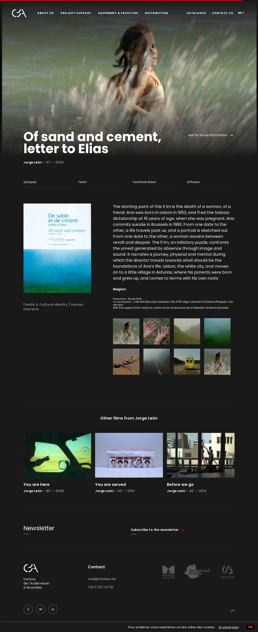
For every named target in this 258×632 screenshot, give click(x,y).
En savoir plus (228, 627)
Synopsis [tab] (29, 182)
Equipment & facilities (118, 13)
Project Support (76, 13)
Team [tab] (82, 182)
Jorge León (32, 162)
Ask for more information (207, 135)
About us (45, 13)
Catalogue (196, 13)
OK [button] (250, 627)
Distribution (156, 13)
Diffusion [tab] (193, 182)
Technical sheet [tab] (144, 182)
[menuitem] (45, 13)
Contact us (222, 13)
